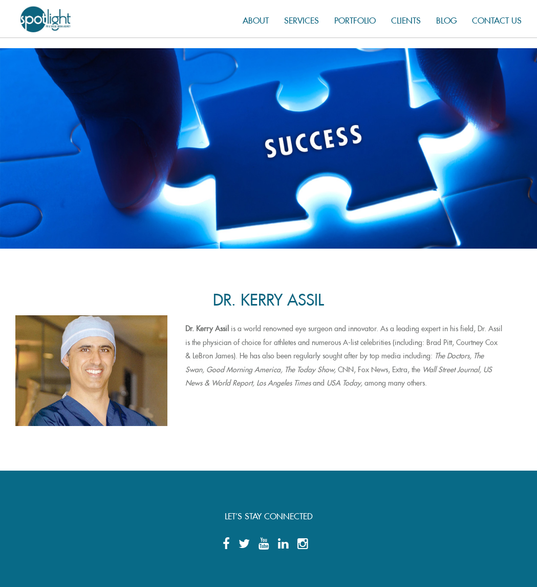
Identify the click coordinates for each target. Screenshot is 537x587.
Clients (406, 18)
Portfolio (355, 18)
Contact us (497, 18)
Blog (446, 18)
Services (301, 18)
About (256, 18)
